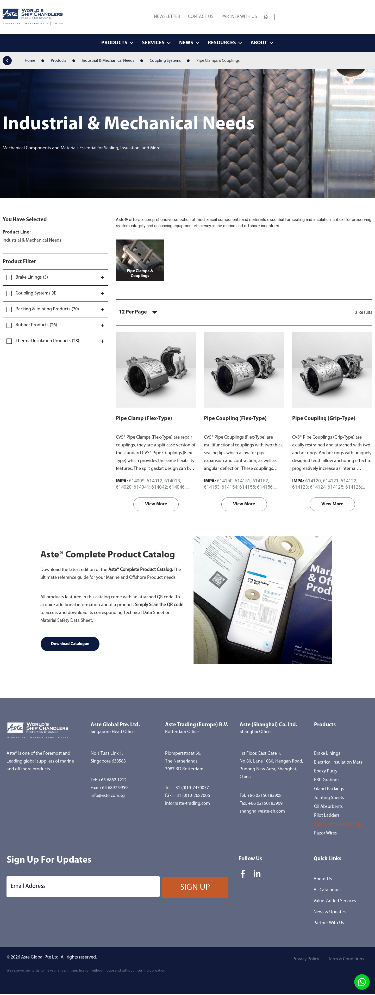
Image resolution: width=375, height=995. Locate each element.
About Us (323, 879)
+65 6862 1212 (112, 780)
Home (30, 61)
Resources (225, 43)
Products (117, 43)
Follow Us (250, 859)
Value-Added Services (335, 901)
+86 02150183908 (264, 796)
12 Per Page (134, 313)
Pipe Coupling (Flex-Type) (235, 419)
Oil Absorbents (328, 807)
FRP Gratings (326, 780)
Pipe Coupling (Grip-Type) (323, 419)
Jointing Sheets (329, 798)
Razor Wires (325, 834)
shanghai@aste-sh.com (262, 812)
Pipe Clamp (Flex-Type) (144, 419)
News (189, 43)
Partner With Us (239, 16)
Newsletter (167, 16)
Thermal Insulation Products (43, 341)
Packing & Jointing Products (43, 309)
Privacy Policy (303, 960)
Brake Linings (29, 277)
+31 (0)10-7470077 (191, 788)
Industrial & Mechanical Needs (108, 61)
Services (156, 43)
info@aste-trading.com (187, 804)
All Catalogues (327, 890)
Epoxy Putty (325, 772)
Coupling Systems (165, 61)
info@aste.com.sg (108, 796)
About (262, 43)
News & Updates (330, 912)
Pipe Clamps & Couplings (338, 825)
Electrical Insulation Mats (338, 763)
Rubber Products (32, 325)
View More (156, 504)
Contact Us (201, 16)
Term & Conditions (345, 960)
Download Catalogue (70, 645)
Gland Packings (329, 789)
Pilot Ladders (327, 816)
